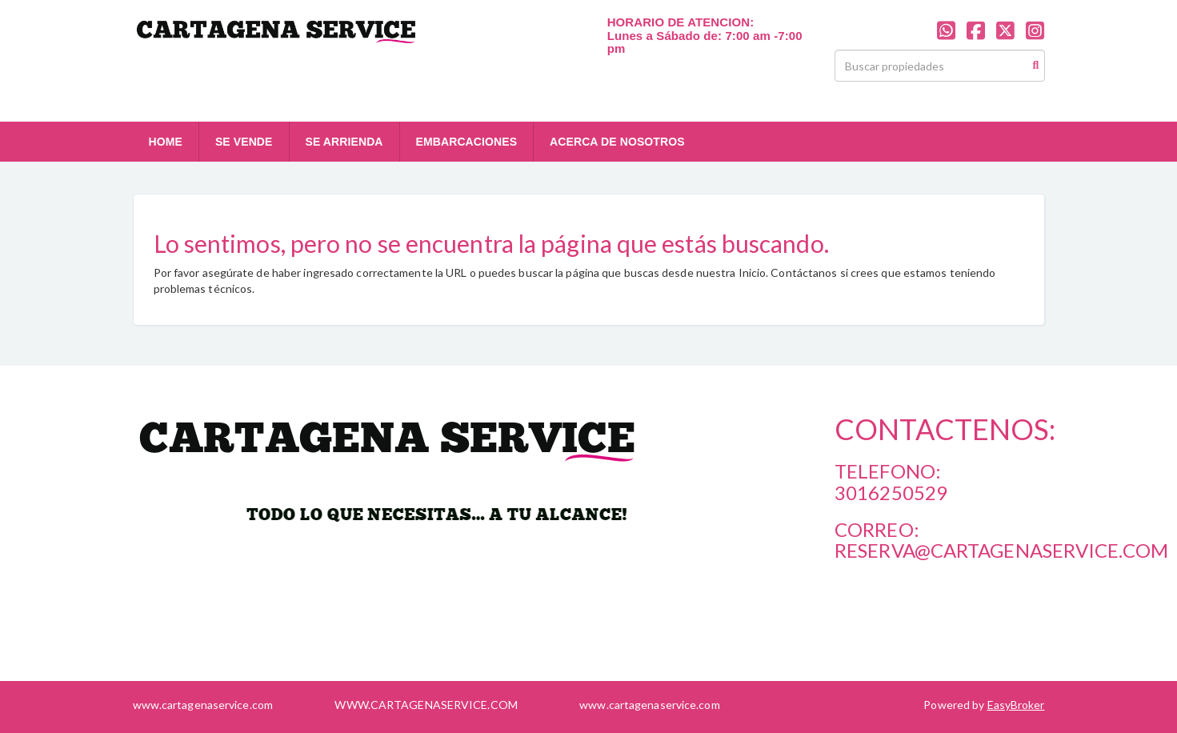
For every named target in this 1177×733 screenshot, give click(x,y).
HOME (165, 141)
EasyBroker (1016, 704)
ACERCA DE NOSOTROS (617, 141)
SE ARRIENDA (344, 141)
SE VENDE (244, 141)
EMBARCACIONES (467, 141)
